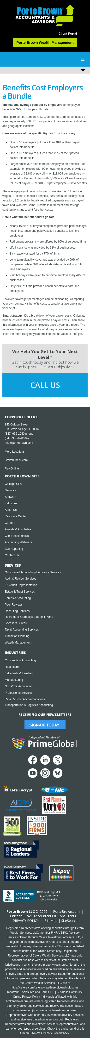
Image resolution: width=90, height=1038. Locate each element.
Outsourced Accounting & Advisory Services (33, 572)
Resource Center (16, 516)
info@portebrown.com (19, 442)
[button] (83, 59)
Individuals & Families (19, 673)
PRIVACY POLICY (26, 920)
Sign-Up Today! (44, 725)
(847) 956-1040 (14, 433)
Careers (10, 523)
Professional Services (18, 692)
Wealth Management (18, 642)
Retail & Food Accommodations (25, 699)
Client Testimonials (17, 536)
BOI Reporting (14, 548)
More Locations (14, 451)
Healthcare (12, 667)
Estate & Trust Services (20, 591)
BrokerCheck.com (16, 460)
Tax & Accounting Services (22, 629)
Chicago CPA (13, 484)
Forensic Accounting (18, 598)
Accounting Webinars (18, 542)
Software (10, 497)
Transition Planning (17, 636)
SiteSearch (69, 920)
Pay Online (12, 468)
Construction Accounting (20, 660)
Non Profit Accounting (18, 686)
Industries (11, 503)
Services (10, 490)
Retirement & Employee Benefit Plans (29, 617)
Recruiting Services (17, 611)
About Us (11, 510)
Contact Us (12, 555)
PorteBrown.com (66, 911)
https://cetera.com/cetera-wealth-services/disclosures (44, 987)
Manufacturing (14, 680)
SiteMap (51, 920)
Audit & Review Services (20, 578)
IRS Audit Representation (21, 585)
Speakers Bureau (16, 623)
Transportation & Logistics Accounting (29, 705)
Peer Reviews (14, 604)
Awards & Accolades (18, 529)
